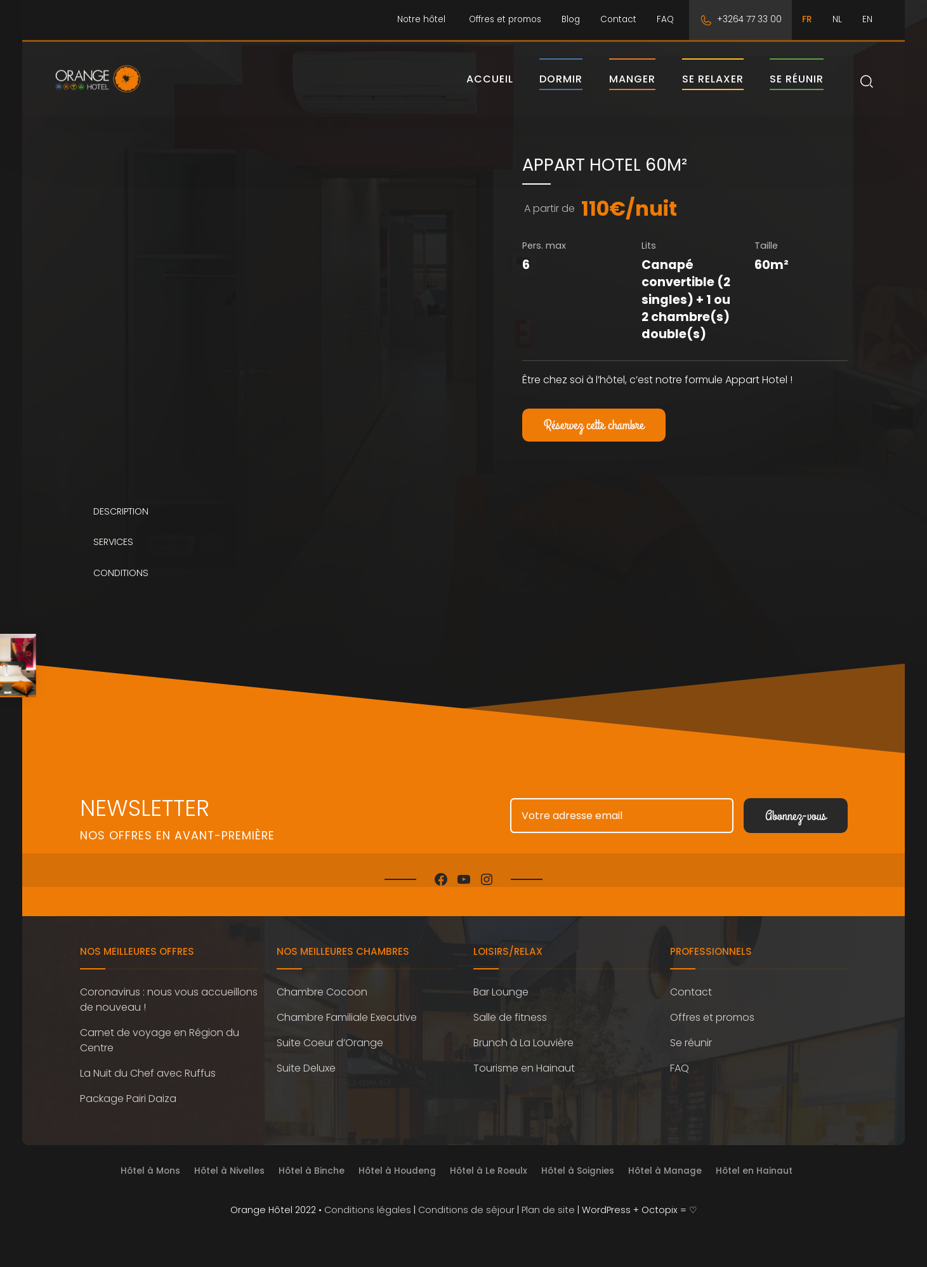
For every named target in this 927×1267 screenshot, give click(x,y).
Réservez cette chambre (594, 437)
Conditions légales (367, 1222)
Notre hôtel (421, 19)
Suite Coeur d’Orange (330, 1054)
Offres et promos (505, 19)
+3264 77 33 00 (749, 19)
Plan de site (548, 1222)
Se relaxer (713, 85)
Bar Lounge (501, 1004)
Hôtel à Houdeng (397, 1183)
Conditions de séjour (466, 1222)
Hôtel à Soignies (577, 1183)
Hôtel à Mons (150, 1183)
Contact (618, 19)
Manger (632, 85)
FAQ (665, 19)
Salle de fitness (510, 1029)
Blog (571, 19)
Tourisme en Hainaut (524, 1080)
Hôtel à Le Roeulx (488, 1183)
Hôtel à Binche (312, 1183)
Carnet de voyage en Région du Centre (159, 1052)
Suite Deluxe (306, 1080)
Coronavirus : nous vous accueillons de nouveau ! (169, 1012)
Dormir (560, 85)
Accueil (489, 85)
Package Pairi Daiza (128, 1110)
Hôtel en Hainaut (754, 1183)
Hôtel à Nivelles (229, 1183)
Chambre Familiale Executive (347, 1029)
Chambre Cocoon (322, 1004)
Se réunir (797, 85)
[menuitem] (807, 20)
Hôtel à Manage (665, 1183)
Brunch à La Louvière (523, 1054)
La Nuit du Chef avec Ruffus (148, 1085)
